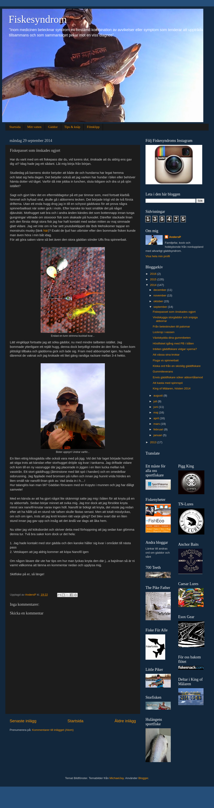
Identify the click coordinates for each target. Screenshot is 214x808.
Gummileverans (163, 371)
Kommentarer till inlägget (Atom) (53, 729)
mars (157, 423)
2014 (153, 285)
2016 (153, 273)
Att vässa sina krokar (166, 354)
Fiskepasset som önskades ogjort (174, 311)
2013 (153, 442)
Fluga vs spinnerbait (166, 360)
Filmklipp (93, 127)
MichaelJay (117, 778)
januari (158, 435)
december (160, 289)
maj (156, 412)
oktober (158, 301)
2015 (153, 279)
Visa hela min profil (158, 256)
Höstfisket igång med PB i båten (173, 343)
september (160, 306)
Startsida (15, 127)
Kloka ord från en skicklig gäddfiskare (177, 366)
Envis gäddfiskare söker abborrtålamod (178, 377)
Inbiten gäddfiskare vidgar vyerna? (175, 349)
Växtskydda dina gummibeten (172, 337)
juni (156, 407)
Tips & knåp (72, 127)
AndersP (175, 237)
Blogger (143, 778)
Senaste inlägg (23, 721)
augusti (158, 395)
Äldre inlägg (125, 721)
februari (158, 429)
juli (155, 401)
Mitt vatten (34, 127)
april (156, 418)
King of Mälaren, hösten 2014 (171, 388)
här (45, 230)
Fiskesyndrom (38, 19)
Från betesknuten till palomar (171, 326)
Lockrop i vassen (163, 332)
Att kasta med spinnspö (168, 382)
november (160, 295)
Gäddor (53, 127)
